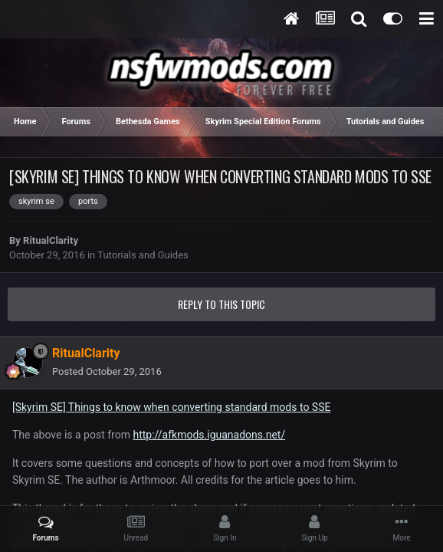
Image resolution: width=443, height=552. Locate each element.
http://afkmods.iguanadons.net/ (209, 435)
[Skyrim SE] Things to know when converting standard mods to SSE (171, 407)
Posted (107, 371)
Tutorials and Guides (143, 255)
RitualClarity (50, 240)
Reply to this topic (221, 304)
